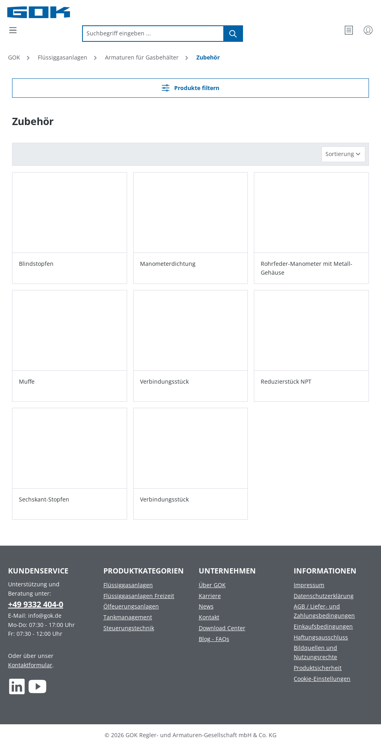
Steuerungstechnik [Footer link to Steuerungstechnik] (128, 628)
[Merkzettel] (348, 30)
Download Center (222, 628)
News (206, 606)
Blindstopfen (36, 263)
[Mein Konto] (368, 30)
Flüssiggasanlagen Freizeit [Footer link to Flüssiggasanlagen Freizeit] (138, 596)
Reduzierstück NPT (286, 381)
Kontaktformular (30, 665)
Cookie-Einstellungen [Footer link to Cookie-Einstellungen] (322, 678)
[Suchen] (233, 33)
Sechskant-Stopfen (44, 499)
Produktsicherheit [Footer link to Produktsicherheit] (318, 668)
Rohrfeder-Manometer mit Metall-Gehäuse (306, 268)
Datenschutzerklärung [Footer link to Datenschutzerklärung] (324, 596)
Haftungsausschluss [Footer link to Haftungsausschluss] (321, 637)
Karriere (210, 596)
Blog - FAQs (214, 639)
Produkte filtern (190, 88)
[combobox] (153, 33)
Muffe (27, 381)
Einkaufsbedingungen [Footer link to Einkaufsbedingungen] (323, 626)
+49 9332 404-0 (35, 604)
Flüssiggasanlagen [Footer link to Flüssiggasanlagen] (128, 585)
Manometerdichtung (168, 263)
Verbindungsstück (164, 381)
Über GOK (212, 585)
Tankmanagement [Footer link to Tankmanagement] (127, 617)
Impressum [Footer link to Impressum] (309, 585)
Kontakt (209, 617)
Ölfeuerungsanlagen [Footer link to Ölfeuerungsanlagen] (131, 606)
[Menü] (13, 30)
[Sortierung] (343, 154)
